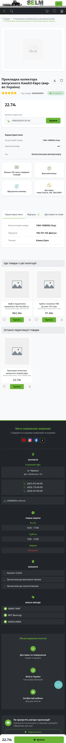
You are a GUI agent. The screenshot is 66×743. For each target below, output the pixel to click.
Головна (7, 19)
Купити (39, 739)
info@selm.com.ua (14, 500)
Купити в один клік (13, 115)
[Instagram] (30, 440)
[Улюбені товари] (4, 320)
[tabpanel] (33, 233)
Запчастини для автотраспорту (46, 154)
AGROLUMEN (12, 621)
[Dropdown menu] (58, 3)
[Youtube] (23, 440)
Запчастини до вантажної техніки (22, 579)
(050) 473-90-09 (33, 490)
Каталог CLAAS (13, 572)
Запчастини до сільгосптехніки (21, 586)
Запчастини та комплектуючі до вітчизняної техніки (35, 19)
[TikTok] (42, 440)
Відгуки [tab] (34, 214)
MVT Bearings (13, 615)
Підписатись (33, 732)
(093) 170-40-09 (33, 487)
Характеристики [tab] (14, 214)
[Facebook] (36, 440)
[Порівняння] (29, 320)
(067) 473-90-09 (33, 483)
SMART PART (12, 608)
